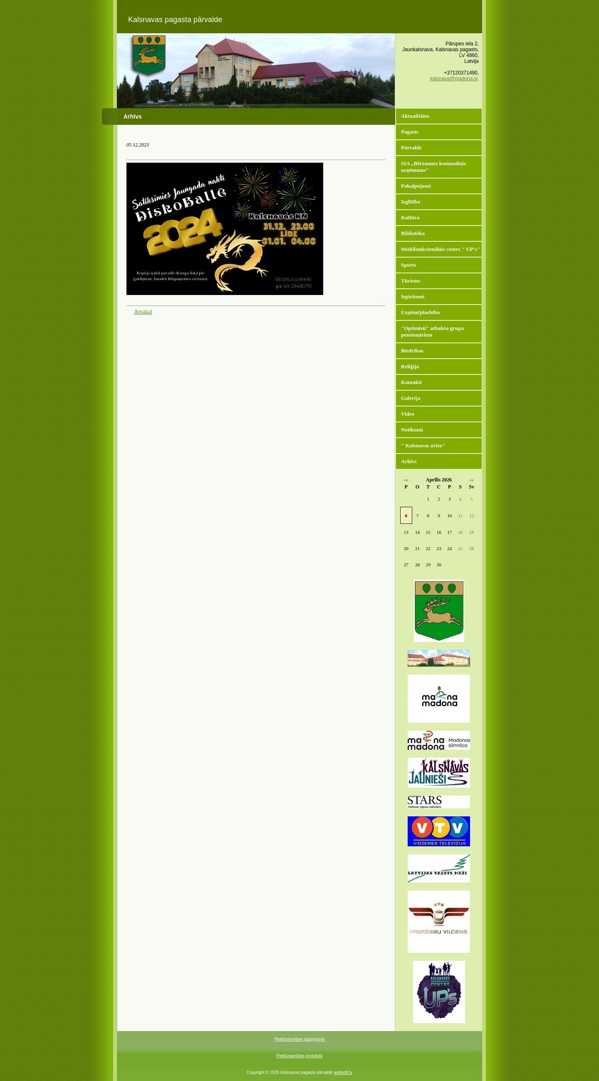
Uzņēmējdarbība (420, 312)
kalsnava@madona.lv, (454, 79)
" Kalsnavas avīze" (423, 445)
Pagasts (409, 132)
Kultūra (410, 217)
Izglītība (410, 201)
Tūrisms (410, 281)
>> (471, 480)
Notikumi (412, 429)
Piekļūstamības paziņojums (299, 1039)
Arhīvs (409, 461)
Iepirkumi (412, 296)
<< (406, 480)
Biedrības (412, 350)
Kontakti (411, 382)
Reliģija (410, 366)
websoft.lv (343, 1072)
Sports (408, 265)
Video (407, 414)
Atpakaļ (143, 312)
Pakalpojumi (416, 186)
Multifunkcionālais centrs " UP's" (440, 249)
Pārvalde (411, 147)
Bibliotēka (413, 233)
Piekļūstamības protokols (299, 1056)
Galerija (410, 398)
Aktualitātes (415, 116)
